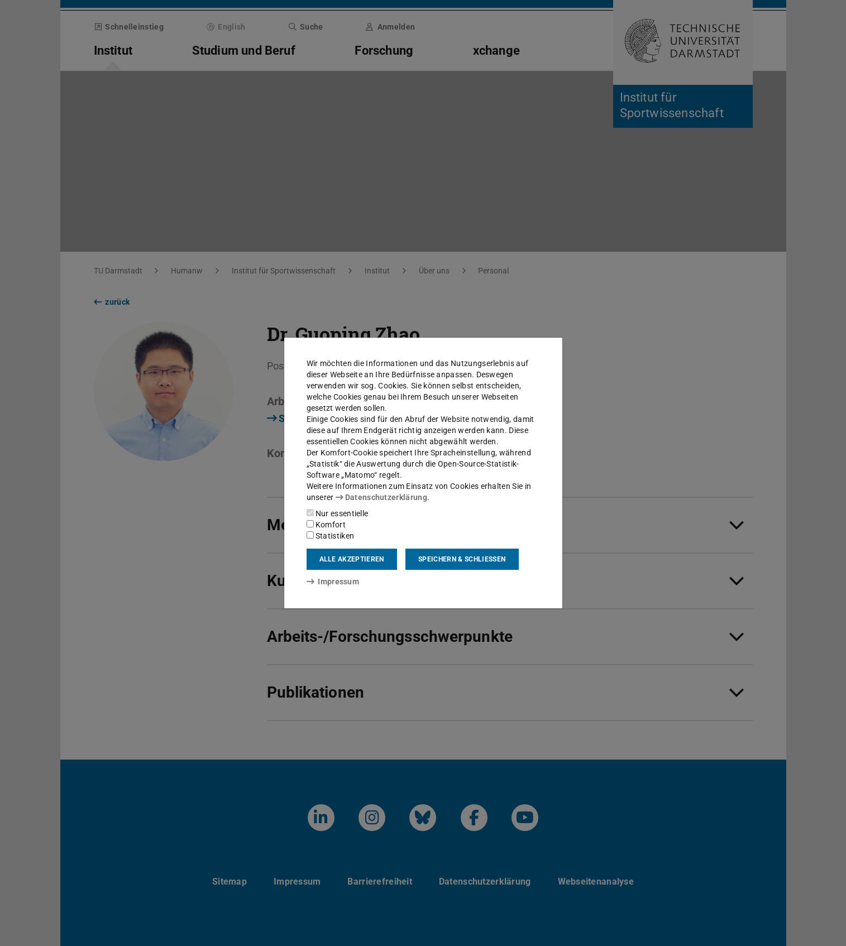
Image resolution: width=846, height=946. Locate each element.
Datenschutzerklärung (381, 497)
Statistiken (331, 535)
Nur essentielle (338, 513)
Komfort (326, 524)
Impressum (333, 581)
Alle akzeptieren (351, 559)
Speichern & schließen (461, 559)
